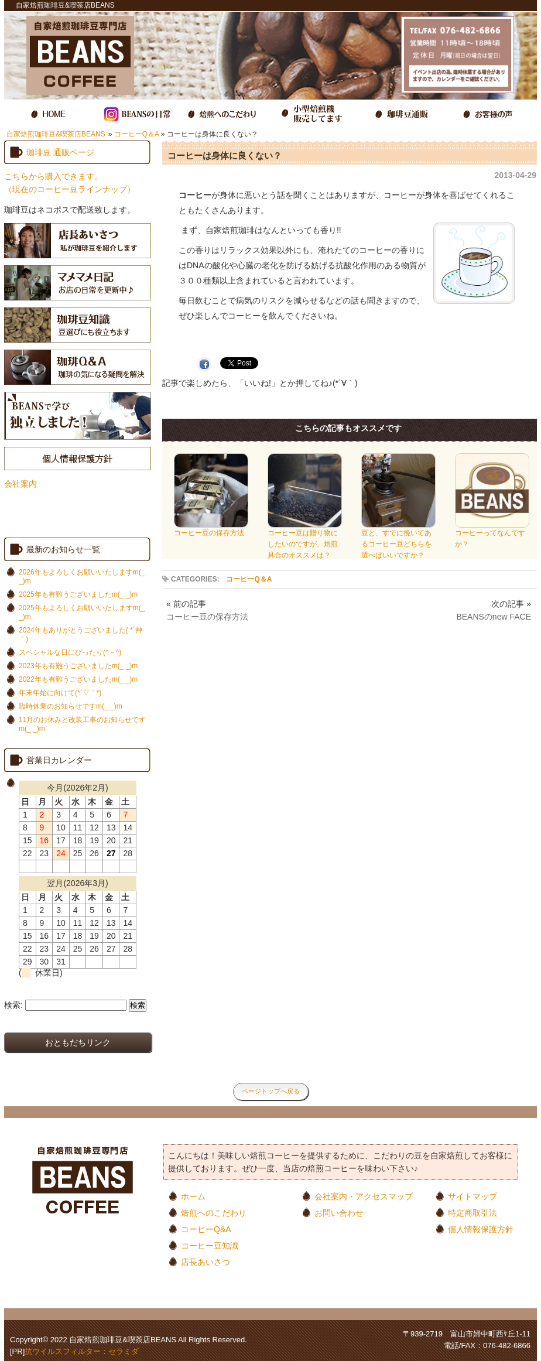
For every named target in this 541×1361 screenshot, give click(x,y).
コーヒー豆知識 (209, 1245)
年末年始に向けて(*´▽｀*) (60, 693)
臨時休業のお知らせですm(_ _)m (70, 706)
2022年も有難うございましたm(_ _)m (78, 679)
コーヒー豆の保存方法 (211, 529)
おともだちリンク (78, 1042)
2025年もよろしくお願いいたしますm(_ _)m (82, 612)
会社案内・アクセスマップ (363, 1196)
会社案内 (20, 483)
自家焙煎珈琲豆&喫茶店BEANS (55, 134)
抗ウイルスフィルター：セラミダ (82, 1351)
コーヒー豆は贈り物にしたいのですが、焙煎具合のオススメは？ (305, 540)
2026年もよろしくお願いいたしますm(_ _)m (82, 576)
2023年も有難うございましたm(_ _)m (78, 666)
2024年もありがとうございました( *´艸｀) (80, 634)
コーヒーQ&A (206, 1229)
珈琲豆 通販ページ (60, 152)
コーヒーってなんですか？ (492, 534)
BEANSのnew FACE (493, 616)
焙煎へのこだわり (213, 1212)
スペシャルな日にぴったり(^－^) (70, 652)
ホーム (193, 1196)
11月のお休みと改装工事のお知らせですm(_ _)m (82, 724)
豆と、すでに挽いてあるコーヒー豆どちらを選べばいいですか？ (398, 540)
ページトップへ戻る (271, 1091)
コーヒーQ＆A (136, 134)
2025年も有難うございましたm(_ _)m (78, 594)
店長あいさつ (205, 1261)
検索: (13, 1005)
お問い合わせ (339, 1212)
